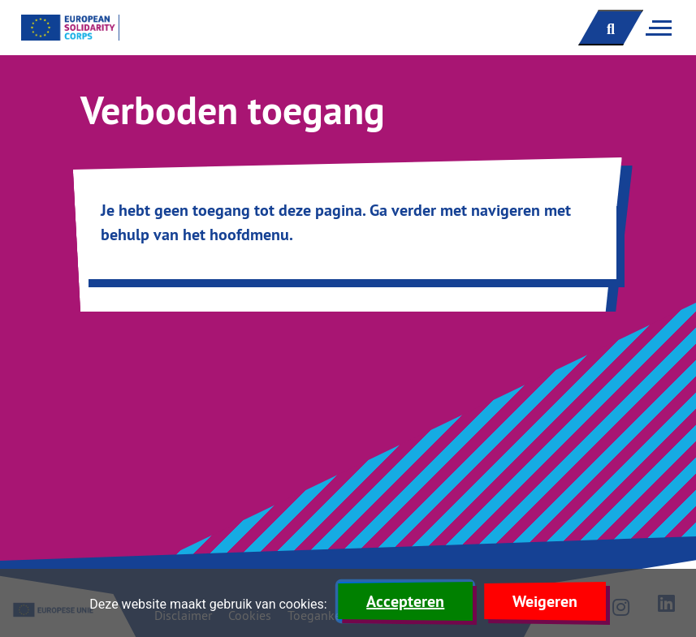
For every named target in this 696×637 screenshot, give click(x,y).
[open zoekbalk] (610, 27)
